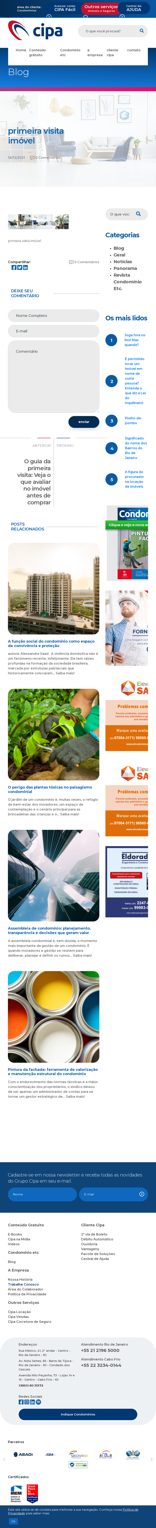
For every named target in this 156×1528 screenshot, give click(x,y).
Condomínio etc (70, 52)
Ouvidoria (89, 1244)
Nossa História (20, 1280)
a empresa (95, 52)
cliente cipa (112, 52)
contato (134, 50)
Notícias (123, 261)
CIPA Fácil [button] (65, 8)
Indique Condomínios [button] (78, 1414)
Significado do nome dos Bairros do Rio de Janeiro (136, 448)
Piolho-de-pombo (133, 420)
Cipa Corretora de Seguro (29, 1322)
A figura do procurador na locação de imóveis (134, 479)
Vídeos (14, 1244)
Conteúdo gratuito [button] (37, 52)
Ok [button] (13, 1521)
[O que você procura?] (107, 31)
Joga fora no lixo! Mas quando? (135, 340)
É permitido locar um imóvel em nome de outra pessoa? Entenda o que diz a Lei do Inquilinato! (135, 381)
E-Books (15, 1234)
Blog (119, 248)
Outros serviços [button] (101, 8)
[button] (13, 1459)
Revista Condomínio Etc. (128, 281)
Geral (119, 255)
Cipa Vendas (18, 1317)
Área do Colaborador (25, 1289)
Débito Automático (97, 1239)
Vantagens (90, 1249)
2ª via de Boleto (94, 1234)
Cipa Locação (19, 1312)
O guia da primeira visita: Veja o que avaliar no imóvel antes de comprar (34, 482)
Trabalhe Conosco (23, 1284)
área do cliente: (29, 7)
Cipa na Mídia (19, 1239)
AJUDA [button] (134, 8)
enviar (83, 422)
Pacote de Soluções (98, 1254)
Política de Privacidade (27, 1294)
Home (21, 50)
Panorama (125, 268)
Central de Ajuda (95, 1259)
